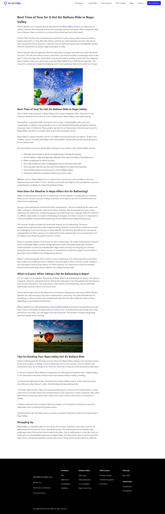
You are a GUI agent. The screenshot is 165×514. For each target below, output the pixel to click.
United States (106, 475)
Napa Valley (68, 26)
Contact (140, 3)
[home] (12, 3)
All (62, 475)
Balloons (65, 479)
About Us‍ (37, 482)
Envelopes (65, 484)
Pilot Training (121, 3)
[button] (79, 3)
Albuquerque (84, 479)
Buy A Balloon (154, 3)
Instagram (127, 490)
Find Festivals (106, 3)
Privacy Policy (39, 493)
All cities (82, 475)
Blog (131, 3)
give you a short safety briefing (55, 307)
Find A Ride (92, 3)
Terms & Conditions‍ (42, 488)
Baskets (64, 488)
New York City (85, 488)
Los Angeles (84, 484)
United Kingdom (107, 479)
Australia (104, 484)
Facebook (127, 486)
